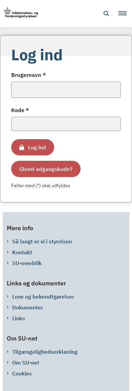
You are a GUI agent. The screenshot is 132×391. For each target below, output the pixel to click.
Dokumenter (27, 307)
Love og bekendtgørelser (43, 296)
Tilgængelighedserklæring (45, 351)
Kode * (20, 110)
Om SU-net (25, 362)
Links (18, 318)
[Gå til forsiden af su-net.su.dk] (19, 13)
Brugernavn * (28, 74)
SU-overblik (27, 263)
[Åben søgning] (106, 13)
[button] (125, 13)
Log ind (37, 147)
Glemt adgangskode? (45, 169)
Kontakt (22, 252)
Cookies (22, 373)
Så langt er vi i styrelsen (42, 241)
